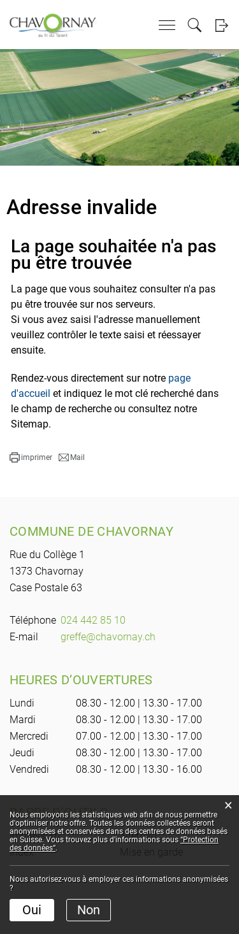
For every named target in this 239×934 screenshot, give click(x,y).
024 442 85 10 (93, 620)
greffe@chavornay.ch (108, 637)
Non (88, 909)
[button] (31, 457)
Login (221, 25)
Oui (31, 909)
